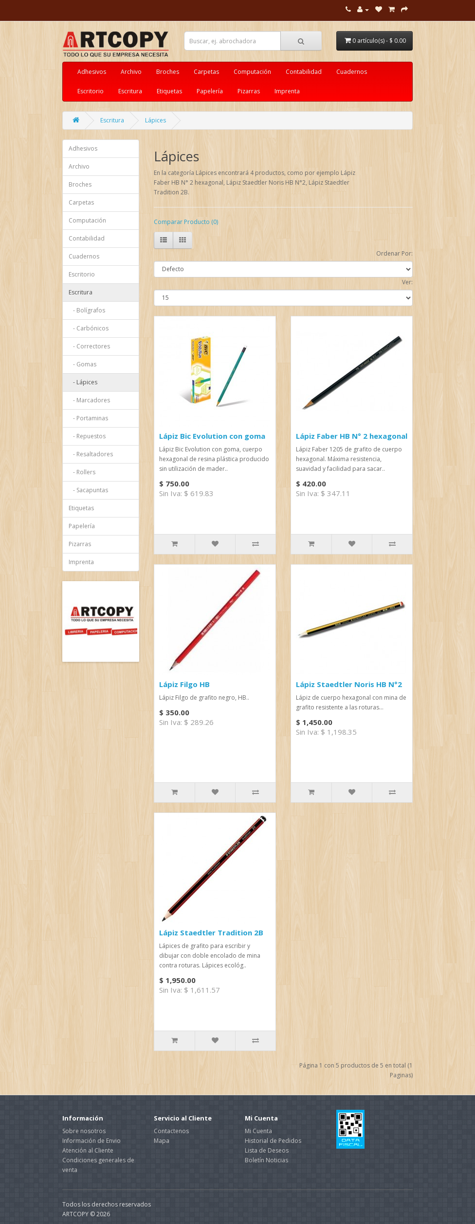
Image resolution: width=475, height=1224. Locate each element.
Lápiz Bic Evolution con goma (212, 436)
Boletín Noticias (266, 1160)
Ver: (407, 282)
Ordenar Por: (394, 253)
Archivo (131, 72)
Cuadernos (351, 72)
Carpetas (206, 72)
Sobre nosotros (84, 1131)
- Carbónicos (89, 328)
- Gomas (82, 364)
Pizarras (249, 91)
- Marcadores (89, 400)
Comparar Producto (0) (186, 222)
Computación (252, 72)
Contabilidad (304, 72)
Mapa (161, 1141)
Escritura (130, 91)
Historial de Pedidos (273, 1141)
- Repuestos (87, 436)
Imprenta (287, 91)
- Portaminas (88, 418)
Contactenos (171, 1131)
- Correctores (89, 346)
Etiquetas (169, 91)
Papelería (210, 91)
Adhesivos (91, 72)
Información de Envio (91, 1141)
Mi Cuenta (258, 1131)
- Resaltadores (91, 454)
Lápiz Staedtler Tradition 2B (211, 932)
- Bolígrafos (87, 310)
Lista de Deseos (267, 1150)
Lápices (155, 120)
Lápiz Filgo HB (184, 684)
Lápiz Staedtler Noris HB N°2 (349, 684)
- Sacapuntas (88, 490)
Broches (167, 72)
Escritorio (90, 91)
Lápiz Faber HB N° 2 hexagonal (351, 436)
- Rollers (82, 472)
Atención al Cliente (87, 1150)
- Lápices (83, 382)
